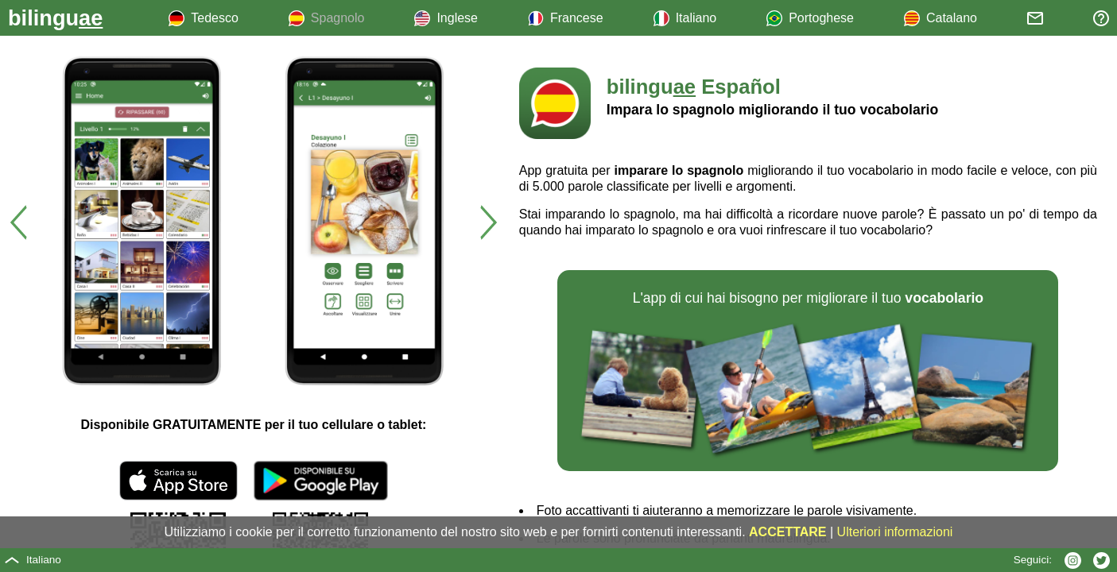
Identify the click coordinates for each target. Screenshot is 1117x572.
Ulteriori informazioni (895, 532)
